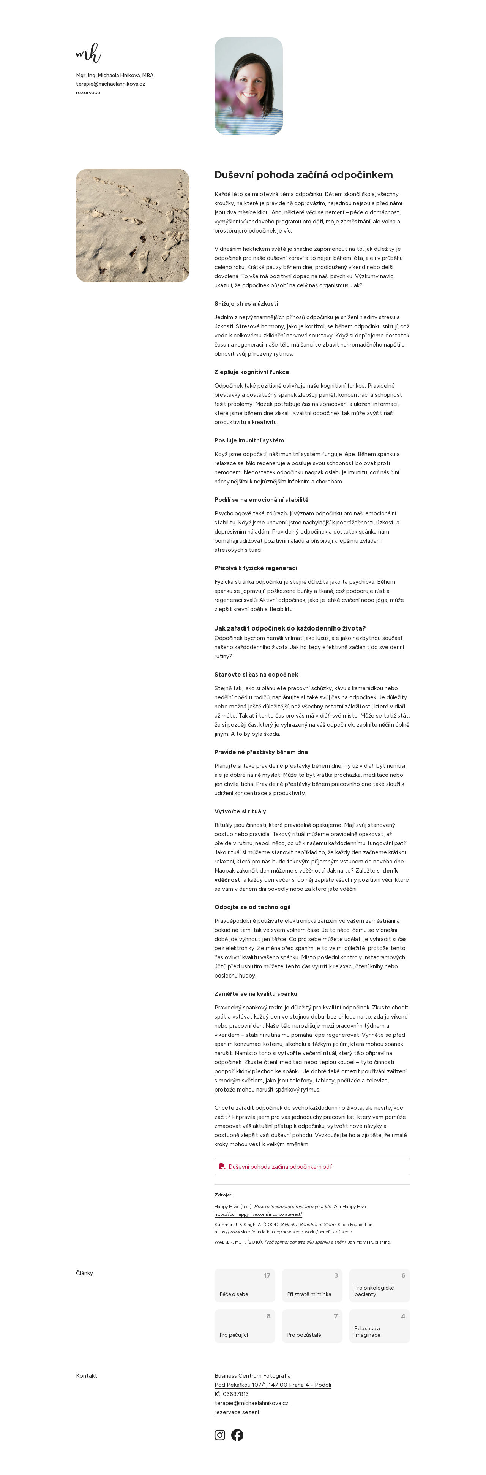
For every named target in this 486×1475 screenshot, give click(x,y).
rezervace (88, 92)
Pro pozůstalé (304, 1335)
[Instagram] (220, 1435)
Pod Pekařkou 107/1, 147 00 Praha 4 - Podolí (273, 1385)
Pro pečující (234, 1335)
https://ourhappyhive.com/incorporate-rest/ (258, 1214)
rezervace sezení (237, 1412)
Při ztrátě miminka (309, 1294)
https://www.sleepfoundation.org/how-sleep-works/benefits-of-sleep (283, 1231)
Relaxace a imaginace (367, 1331)
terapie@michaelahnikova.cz (110, 84)
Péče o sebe (234, 1294)
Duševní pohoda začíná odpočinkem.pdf (280, 1166)
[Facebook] (237, 1435)
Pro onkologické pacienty (374, 1291)
